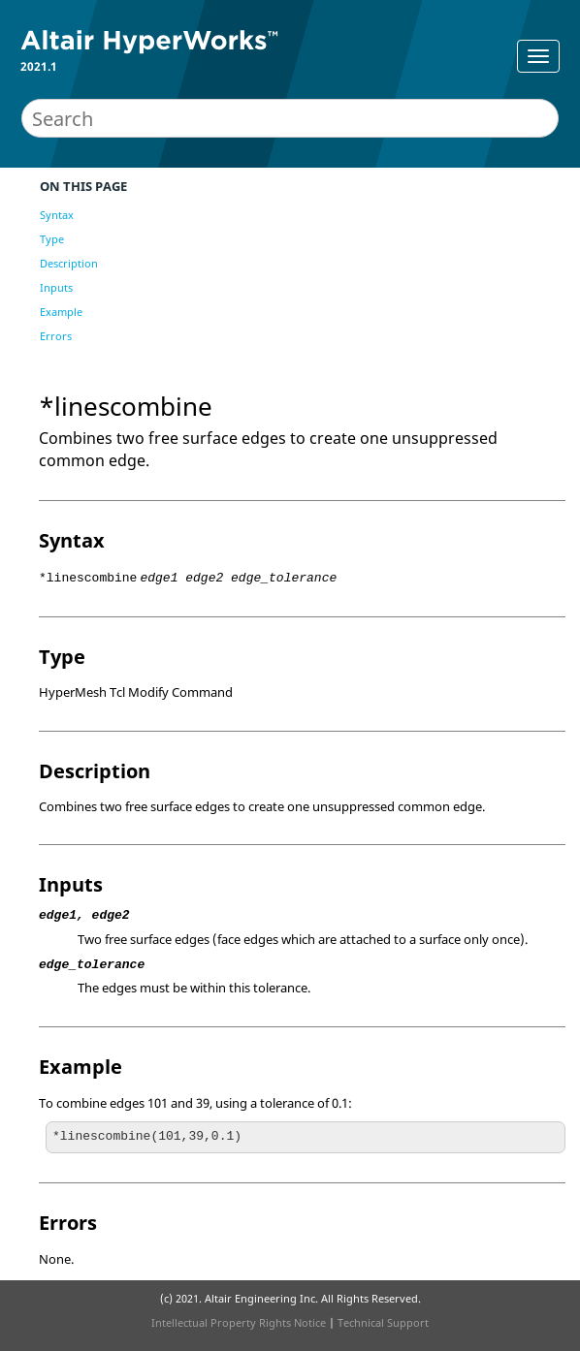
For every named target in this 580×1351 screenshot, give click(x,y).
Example (61, 311)
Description (69, 263)
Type (52, 239)
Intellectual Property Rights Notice (238, 1322)
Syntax (57, 214)
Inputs (56, 287)
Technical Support (383, 1322)
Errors (56, 336)
